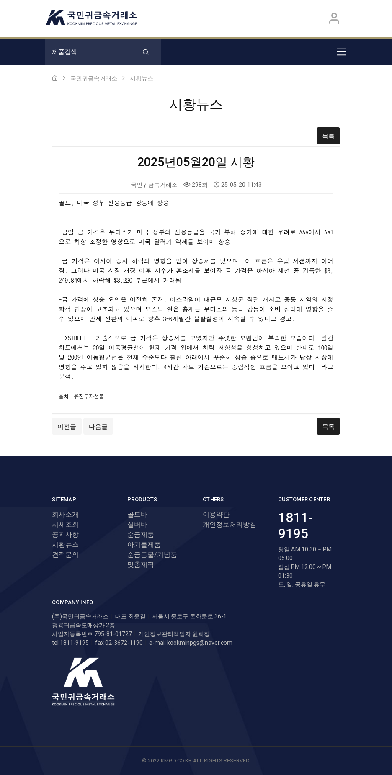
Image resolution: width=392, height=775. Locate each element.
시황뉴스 (65, 544)
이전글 (66, 426)
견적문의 (65, 555)
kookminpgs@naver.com (199, 642)
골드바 (137, 514)
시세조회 (65, 524)
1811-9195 (295, 525)
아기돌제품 (144, 544)
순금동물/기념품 (152, 555)
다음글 (98, 426)
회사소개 (65, 514)
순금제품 (140, 534)
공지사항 (65, 534)
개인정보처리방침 (229, 524)
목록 (328, 136)
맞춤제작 (140, 565)
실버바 (137, 524)
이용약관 (216, 514)
